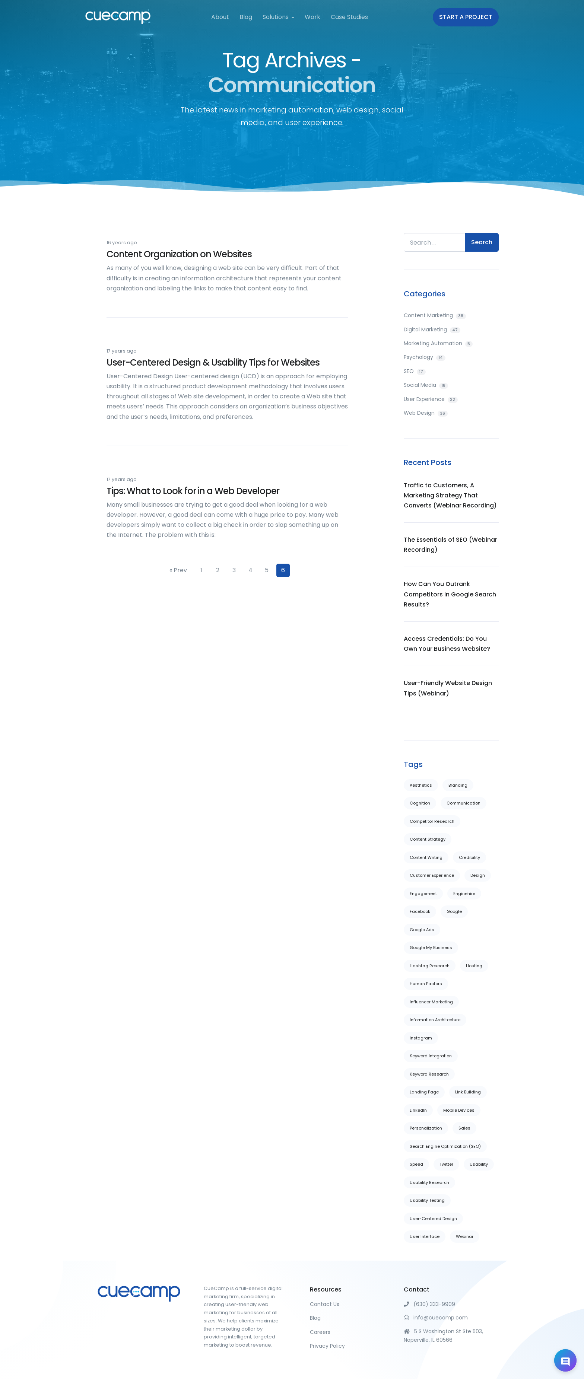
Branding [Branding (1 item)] (457, 785)
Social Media (426, 385)
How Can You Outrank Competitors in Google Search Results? (450, 594)
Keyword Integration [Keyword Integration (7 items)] (431, 1056)
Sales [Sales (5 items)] (464, 1128)
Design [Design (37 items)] (477, 875)
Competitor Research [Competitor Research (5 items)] (432, 821)
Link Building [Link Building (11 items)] (468, 1092)
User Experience (431, 399)
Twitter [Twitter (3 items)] (446, 1164)
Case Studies (349, 17)
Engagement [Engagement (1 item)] (423, 893)
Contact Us (324, 1304)
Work (312, 17)
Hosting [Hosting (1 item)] (474, 966)
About (220, 17)
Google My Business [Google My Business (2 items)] (431, 947)
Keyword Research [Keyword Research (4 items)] (429, 1074)
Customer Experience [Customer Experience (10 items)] (432, 875)
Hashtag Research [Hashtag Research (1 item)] (430, 966)
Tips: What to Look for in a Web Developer (193, 491)
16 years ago (122, 242)
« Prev (178, 570)
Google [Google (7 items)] (454, 911)
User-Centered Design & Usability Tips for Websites (213, 362)
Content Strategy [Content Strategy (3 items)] (427, 839)
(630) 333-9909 (429, 1304)
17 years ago (122, 351)
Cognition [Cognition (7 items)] (420, 803)
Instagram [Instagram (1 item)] (421, 1038)
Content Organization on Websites (179, 254)
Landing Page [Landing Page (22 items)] (424, 1092)
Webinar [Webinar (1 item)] (464, 1236)
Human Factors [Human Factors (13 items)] (426, 984)
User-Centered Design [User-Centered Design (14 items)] (433, 1219)
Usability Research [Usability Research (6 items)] (429, 1182)
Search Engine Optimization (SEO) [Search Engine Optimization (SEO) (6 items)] (445, 1146)
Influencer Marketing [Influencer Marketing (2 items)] (431, 1002)
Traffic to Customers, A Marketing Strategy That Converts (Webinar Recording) (450, 495)
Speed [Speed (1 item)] (416, 1164)
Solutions (276, 17)
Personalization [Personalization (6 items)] (426, 1128)
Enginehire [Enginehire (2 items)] (464, 893)
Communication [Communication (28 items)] (463, 803)
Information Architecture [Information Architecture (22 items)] (435, 1020)
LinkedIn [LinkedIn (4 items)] (418, 1110)
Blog (245, 17)
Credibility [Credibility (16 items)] (469, 857)
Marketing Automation (438, 343)
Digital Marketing (432, 329)
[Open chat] (565, 1360)
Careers (320, 1332)
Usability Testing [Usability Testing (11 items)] (427, 1200)
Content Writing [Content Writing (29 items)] (426, 857)
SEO (415, 371)
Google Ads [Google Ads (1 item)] (422, 930)
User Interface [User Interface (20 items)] (424, 1236)
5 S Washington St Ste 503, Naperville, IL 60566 (443, 1336)
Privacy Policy (327, 1346)
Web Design (426, 413)
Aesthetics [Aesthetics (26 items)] (421, 785)
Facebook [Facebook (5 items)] (420, 911)
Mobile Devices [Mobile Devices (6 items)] (459, 1110)
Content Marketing (435, 315)
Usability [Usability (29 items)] (479, 1164)
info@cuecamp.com (436, 1317)
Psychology (424, 357)
